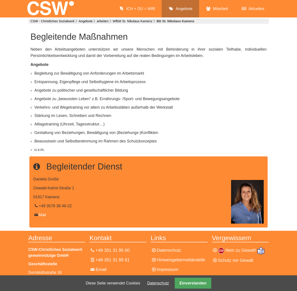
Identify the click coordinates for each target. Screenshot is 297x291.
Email (101, 269)
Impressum (167, 269)
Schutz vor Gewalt (235, 260)
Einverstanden (193, 283)
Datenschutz (158, 283)
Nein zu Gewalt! (241, 250)
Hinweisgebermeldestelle (181, 259)
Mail (42, 215)
